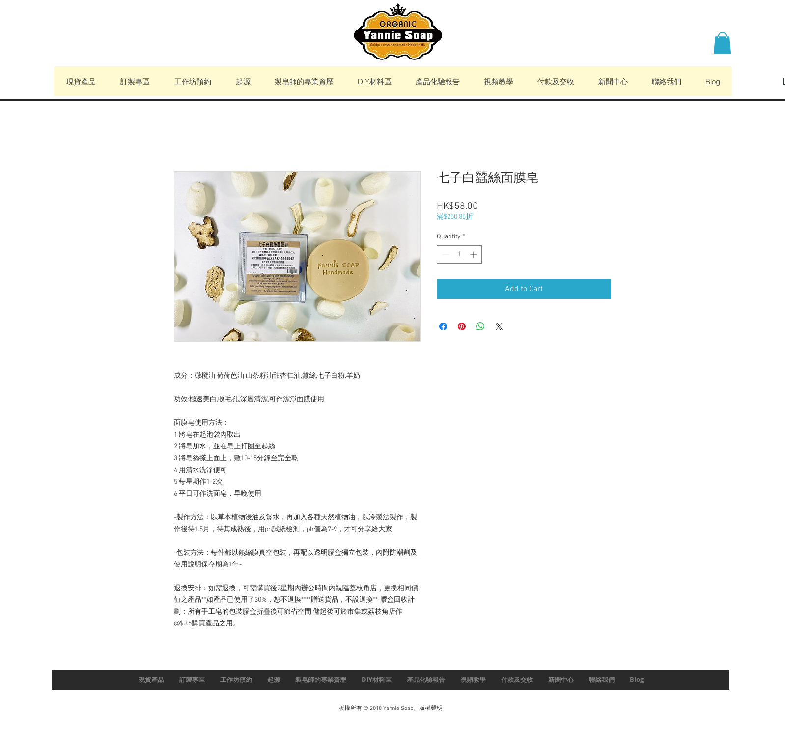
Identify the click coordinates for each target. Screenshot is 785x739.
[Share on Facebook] (443, 326)
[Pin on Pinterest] (462, 326)
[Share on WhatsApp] (480, 326)
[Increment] (474, 254)
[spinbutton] (459, 254)
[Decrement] (444, 254)
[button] (722, 43)
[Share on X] (499, 326)
